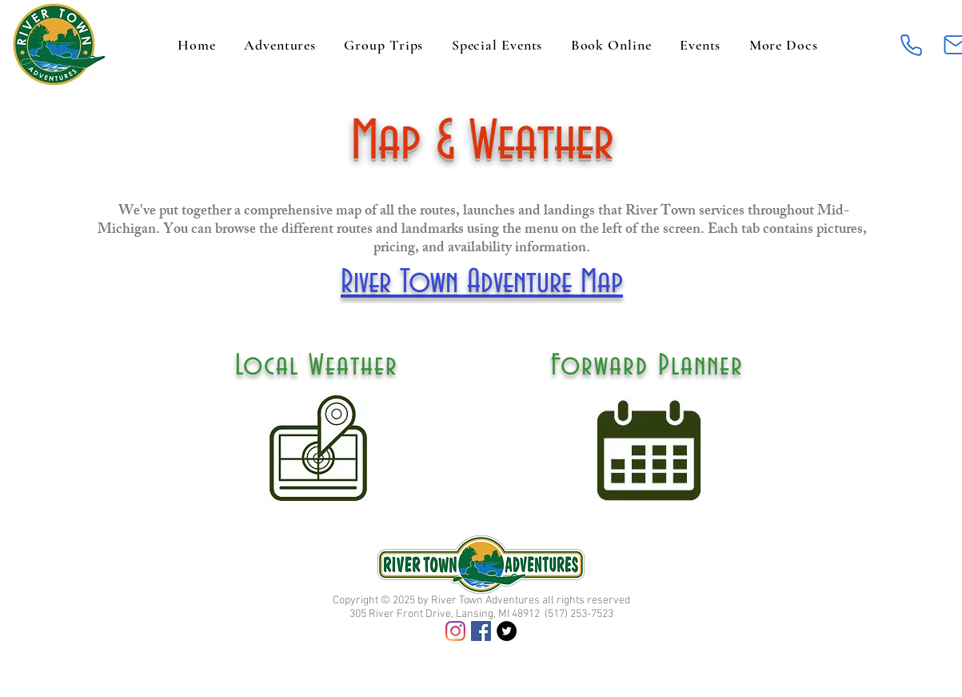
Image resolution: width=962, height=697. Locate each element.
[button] (783, 44)
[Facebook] (481, 631)
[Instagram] (455, 631)
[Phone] (912, 45)
